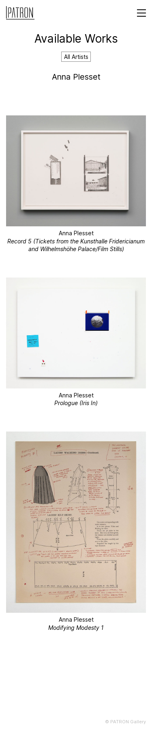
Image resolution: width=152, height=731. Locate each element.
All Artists (76, 56)
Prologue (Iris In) (76, 402)
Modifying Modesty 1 (76, 627)
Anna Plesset (76, 233)
